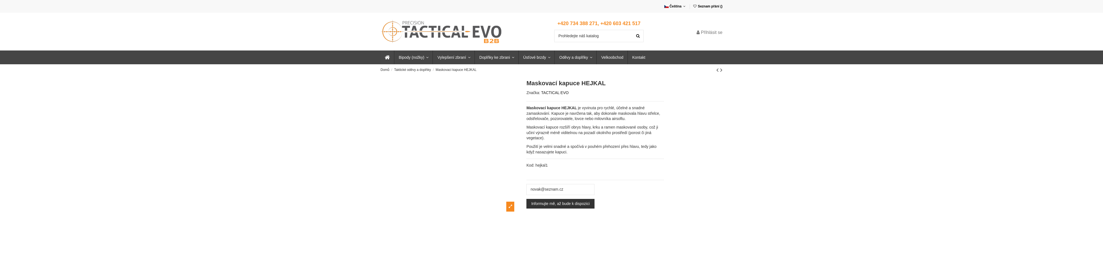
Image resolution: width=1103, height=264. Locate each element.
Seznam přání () (707, 6)
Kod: (530, 165)
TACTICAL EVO (555, 92)
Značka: (533, 92)
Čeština (675, 6)
